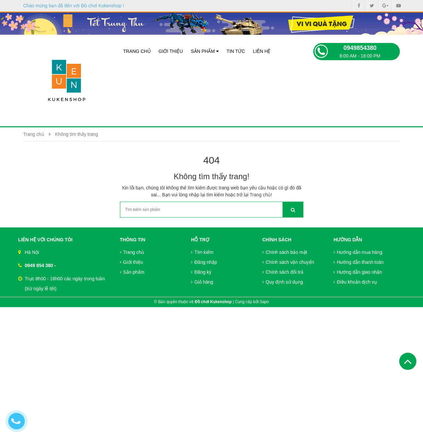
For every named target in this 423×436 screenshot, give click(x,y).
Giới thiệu (171, 51)
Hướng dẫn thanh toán (358, 262)
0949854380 (359, 48)
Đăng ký (201, 272)
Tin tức (236, 51)
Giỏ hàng (202, 282)
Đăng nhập (204, 262)
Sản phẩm (204, 51)
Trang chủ (137, 51)
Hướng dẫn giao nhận (357, 272)
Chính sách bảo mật (284, 252)
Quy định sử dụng (282, 282)
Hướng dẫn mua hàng (357, 252)
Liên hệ (261, 51)
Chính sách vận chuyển (288, 262)
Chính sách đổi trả (282, 272)
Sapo (264, 301)
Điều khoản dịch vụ (355, 282)
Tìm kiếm (202, 252)
